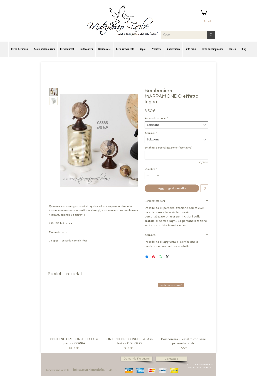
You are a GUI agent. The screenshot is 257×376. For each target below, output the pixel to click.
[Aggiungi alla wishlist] (204, 188)
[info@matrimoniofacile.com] (95, 369)
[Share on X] (167, 257)
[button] (203, 12)
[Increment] (158, 175)
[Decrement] (147, 175)
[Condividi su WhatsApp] (160, 257)
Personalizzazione (156, 118)
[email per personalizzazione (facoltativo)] (176, 155)
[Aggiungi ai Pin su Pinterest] (154, 257)
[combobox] (176, 124)
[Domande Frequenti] (136, 358)
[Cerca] (181, 35)
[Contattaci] (171, 358)
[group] (128, 316)
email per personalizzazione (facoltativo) (168, 147)
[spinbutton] (153, 175)
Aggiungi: (151, 132)
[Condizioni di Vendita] (58, 370)
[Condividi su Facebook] (147, 257)
